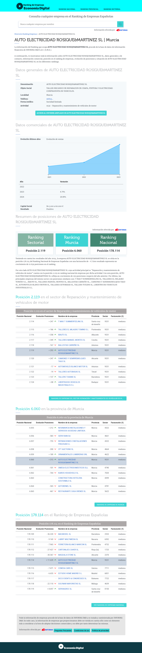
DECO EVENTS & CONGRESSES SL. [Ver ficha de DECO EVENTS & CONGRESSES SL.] (72, 578)
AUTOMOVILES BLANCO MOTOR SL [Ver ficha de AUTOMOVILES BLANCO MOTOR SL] (73, 366)
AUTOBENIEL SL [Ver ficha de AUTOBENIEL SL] (65, 486)
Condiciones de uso (81, 630)
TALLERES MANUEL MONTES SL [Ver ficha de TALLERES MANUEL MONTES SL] (71, 340)
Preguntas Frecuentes (63, 630)
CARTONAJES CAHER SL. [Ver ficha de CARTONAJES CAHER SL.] (68, 549)
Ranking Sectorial (112, 9)
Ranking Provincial (89, 9)
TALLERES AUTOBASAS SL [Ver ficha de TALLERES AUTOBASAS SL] (69, 371)
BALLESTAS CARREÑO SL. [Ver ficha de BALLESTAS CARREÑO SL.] (69, 345)
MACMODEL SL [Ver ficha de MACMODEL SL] (64, 534)
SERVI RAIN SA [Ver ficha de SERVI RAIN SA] (64, 436)
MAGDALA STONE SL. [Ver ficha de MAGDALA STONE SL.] (67, 555)
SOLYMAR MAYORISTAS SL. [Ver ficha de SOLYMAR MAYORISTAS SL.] (69, 583)
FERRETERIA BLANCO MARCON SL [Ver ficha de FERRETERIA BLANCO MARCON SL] (72, 544)
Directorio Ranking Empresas (25, 34)
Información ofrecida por (111, 30)
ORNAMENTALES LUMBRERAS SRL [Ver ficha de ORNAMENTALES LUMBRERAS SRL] (72, 454)
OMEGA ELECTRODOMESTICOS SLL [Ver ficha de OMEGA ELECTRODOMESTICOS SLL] (73, 467)
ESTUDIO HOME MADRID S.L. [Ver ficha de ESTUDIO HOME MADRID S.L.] (70, 573)
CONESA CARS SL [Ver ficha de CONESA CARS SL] (65, 568)
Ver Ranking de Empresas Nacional (109, 605)
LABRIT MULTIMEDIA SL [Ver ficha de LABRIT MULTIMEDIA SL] (68, 539)
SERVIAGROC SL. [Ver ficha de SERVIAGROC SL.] (65, 589)
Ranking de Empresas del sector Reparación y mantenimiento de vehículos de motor (88, 398)
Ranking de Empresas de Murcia (110, 505)
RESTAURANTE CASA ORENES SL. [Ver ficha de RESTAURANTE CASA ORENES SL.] (72, 491)
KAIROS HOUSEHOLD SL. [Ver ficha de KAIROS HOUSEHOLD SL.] (68, 473)
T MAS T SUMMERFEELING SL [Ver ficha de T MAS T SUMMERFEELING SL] (70, 321)
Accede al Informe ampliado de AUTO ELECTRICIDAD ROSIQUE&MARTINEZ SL (71, 113)
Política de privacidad (100, 630)
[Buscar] (121, 24)
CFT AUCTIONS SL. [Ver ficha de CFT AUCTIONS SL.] (66, 449)
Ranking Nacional (67, 9)
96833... (49, 99)
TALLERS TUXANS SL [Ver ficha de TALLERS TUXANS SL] (67, 377)
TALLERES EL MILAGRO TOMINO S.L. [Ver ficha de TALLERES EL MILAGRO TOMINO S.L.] (73, 329)
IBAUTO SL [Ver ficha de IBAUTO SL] (62, 334)
